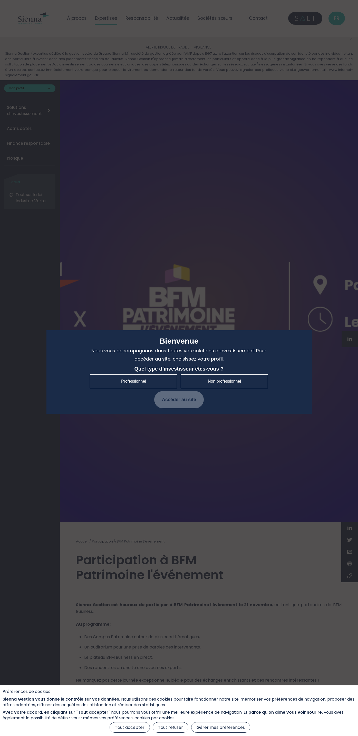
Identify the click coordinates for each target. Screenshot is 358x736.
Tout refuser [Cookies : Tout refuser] (170, 727)
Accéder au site (179, 399)
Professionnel (133, 381)
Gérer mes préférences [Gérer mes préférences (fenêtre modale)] (221, 727)
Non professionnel (224, 381)
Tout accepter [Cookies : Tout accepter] (129, 727)
